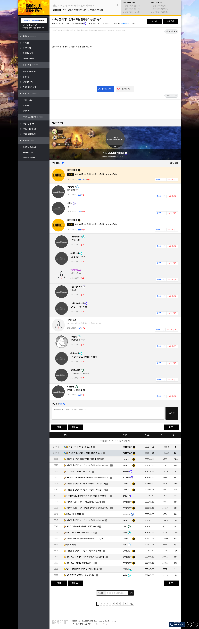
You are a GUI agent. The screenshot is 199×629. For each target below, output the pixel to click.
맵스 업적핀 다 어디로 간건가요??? (79, 471)
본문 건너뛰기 (126, 24)
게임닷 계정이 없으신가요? (29, 25)
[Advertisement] (115, 39)
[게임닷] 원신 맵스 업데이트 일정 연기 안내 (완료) (83, 459)
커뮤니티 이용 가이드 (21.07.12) (81, 447)
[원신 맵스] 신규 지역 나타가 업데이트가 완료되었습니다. (86, 557)
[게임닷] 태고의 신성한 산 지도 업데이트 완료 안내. (83, 502)
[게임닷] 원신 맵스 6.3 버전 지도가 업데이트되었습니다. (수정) (88, 465)
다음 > (131, 604)
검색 (131, 593)
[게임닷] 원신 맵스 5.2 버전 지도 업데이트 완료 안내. (84, 551)
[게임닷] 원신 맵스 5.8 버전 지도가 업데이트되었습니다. (85, 490)
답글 (79, 195)
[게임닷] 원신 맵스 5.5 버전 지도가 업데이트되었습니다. (85, 520)
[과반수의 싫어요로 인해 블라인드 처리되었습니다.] (85, 323)
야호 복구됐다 (71, 545)
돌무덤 (64, 10)
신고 (134, 24)
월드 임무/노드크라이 (95, 10)
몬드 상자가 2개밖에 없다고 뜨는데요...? (80, 533)
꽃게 (69, 10)
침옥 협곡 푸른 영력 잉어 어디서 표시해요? (81, 575)
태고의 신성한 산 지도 (73, 514)
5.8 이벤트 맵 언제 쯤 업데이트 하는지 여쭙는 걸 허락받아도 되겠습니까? (88, 496)
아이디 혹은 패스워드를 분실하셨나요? (33, 28)
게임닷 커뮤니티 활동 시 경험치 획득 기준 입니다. (86, 453)
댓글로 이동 (82, 180)
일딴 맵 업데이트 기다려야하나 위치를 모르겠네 (82, 526)
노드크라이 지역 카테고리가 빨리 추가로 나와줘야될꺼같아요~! (88, 478)
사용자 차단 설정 (171, 31)
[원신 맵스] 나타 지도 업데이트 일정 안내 (80, 563)
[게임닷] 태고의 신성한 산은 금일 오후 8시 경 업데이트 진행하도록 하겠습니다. (88, 508)
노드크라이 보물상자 (79, 10)
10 (126, 604)
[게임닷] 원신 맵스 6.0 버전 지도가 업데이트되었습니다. (85, 484)
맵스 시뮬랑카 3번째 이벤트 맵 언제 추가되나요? (83, 569)
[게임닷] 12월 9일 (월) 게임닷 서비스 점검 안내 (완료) (85, 539)
